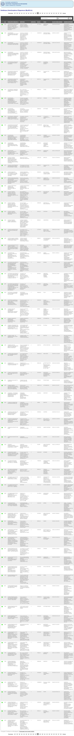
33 (26, 13)
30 (19, 13)
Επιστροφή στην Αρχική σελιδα (26, 731)
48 (60, 13)
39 (40, 13)
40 (42, 13)
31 (21, 13)
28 (14, 13)
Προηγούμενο (10, 13)
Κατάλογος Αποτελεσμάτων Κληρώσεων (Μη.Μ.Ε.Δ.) (16, 10)
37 (35, 13)
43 (49, 13)
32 (24, 13)
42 (47, 13)
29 (17, 13)
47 (58, 13)
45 (53, 13)
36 (33, 13)
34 (28, 13)
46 (56, 13)
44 (51, 13)
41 (44, 13)
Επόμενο (64, 13)
